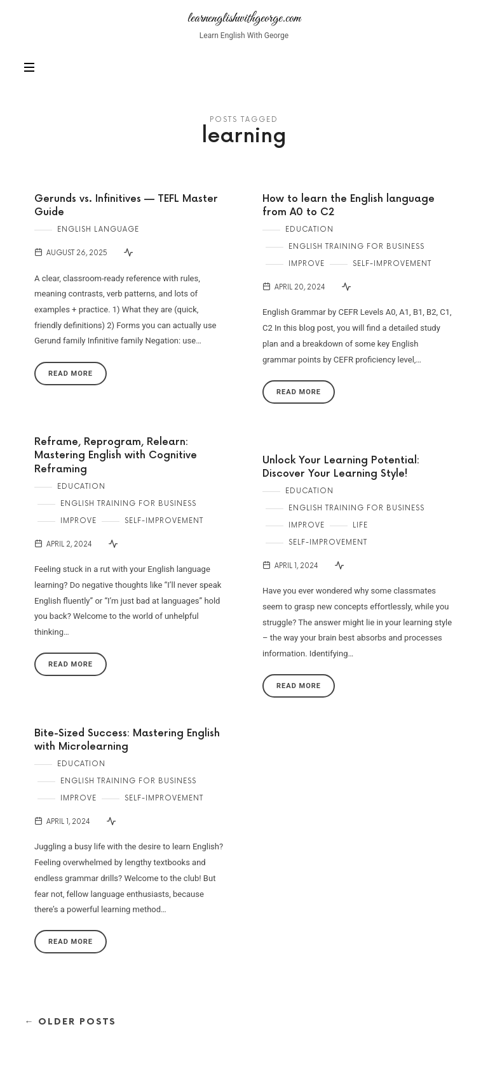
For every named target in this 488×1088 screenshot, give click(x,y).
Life (360, 525)
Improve (306, 264)
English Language (98, 229)
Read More (70, 373)
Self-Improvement (392, 264)
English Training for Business (356, 246)
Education (309, 229)
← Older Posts (70, 1021)
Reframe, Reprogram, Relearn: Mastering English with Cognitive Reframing (115, 456)
